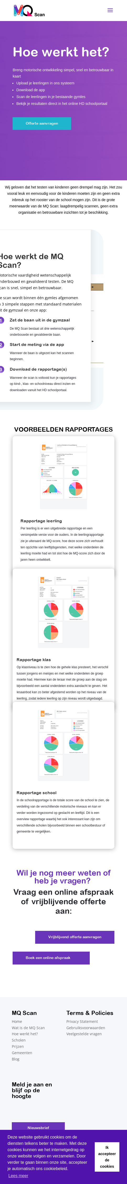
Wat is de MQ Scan (28, 1027)
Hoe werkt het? (25, 1033)
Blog (15, 1059)
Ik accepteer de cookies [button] (107, 1156)
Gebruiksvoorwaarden (85, 1027)
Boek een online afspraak (48, 958)
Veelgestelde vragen (84, 1033)
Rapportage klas (34, 659)
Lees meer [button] (18, 1175)
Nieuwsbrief (38, 1128)
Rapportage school (36, 792)
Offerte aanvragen (42, 123)
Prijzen (18, 1046)
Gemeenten (22, 1052)
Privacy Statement (82, 1021)
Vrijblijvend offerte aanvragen (74, 937)
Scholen (19, 1040)
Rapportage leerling (41, 520)
